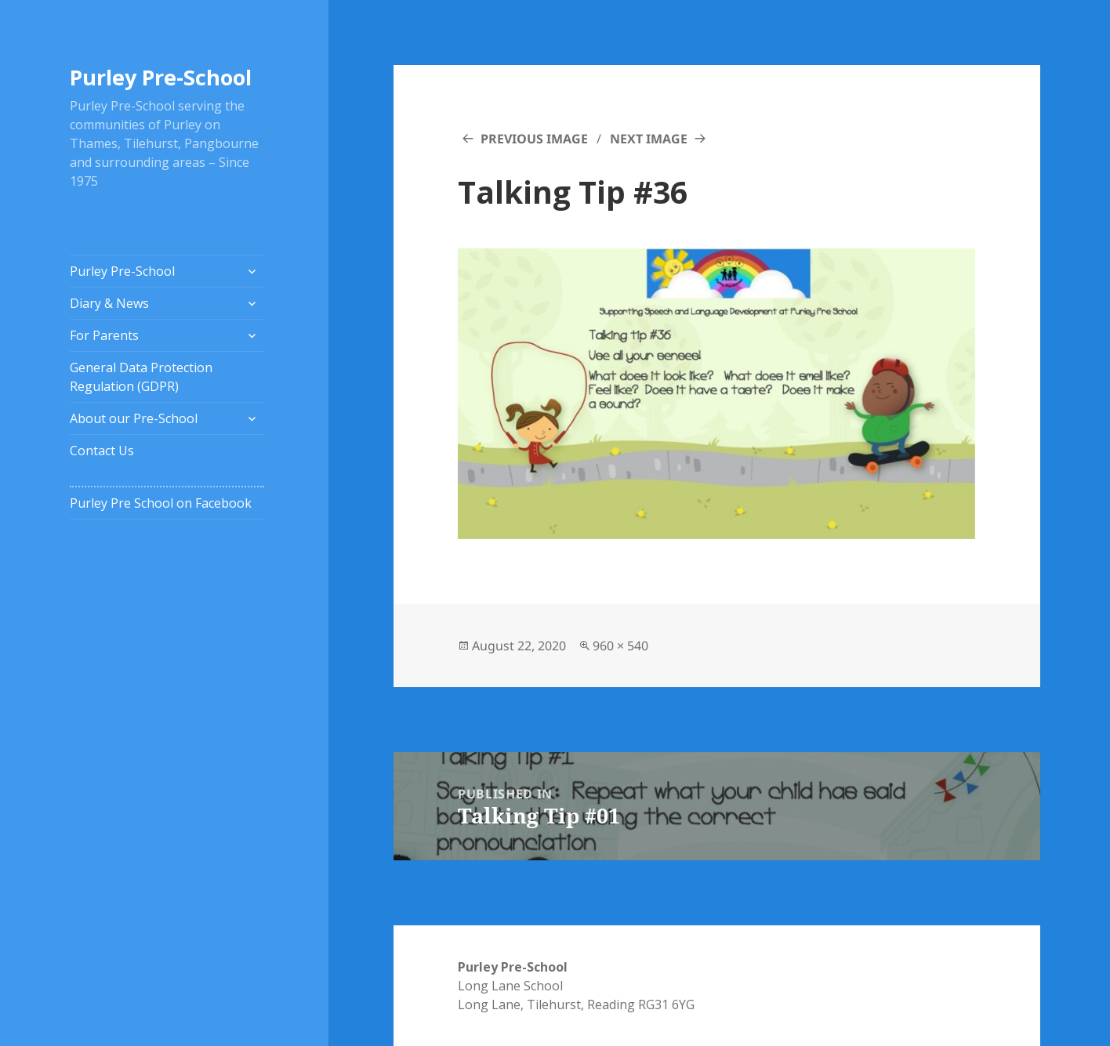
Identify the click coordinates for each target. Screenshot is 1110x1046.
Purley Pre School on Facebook (161, 503)
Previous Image (534, 138)
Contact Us (102, 450)
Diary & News (109, 303)
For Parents (104, 335)
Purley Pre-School (161, 77)
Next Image (648, 138)
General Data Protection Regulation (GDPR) (141, 377)
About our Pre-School (134, 418)
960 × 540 (620, 645)
